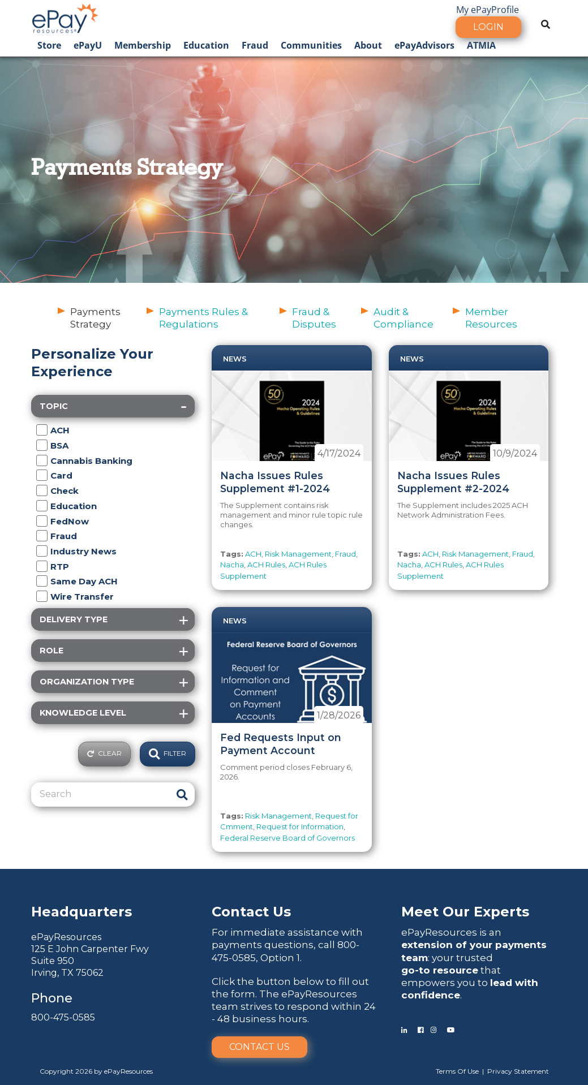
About (368, 45)
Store (49, 45)
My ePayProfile (487, 9)
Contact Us (259, 1046)
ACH (253, 553)
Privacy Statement (518, 1071)
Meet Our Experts (465, 911)
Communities (311, 45)
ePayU (88, 45)
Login (488, 26)
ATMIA (481, 45)
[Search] (101, 794)
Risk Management (298, 553)
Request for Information (300, 826)
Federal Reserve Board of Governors (287, 837)
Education (206, 45)
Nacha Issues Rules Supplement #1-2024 (275, 482)
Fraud (255, 45)
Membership (142, 45)
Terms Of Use (457, 1071)
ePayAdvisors (424, 45)
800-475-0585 (63, 1017)
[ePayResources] (65, 17)
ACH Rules (266, 564)
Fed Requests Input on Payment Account (280, 743)
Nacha (232, 564)
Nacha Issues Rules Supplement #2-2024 (453, 482)
